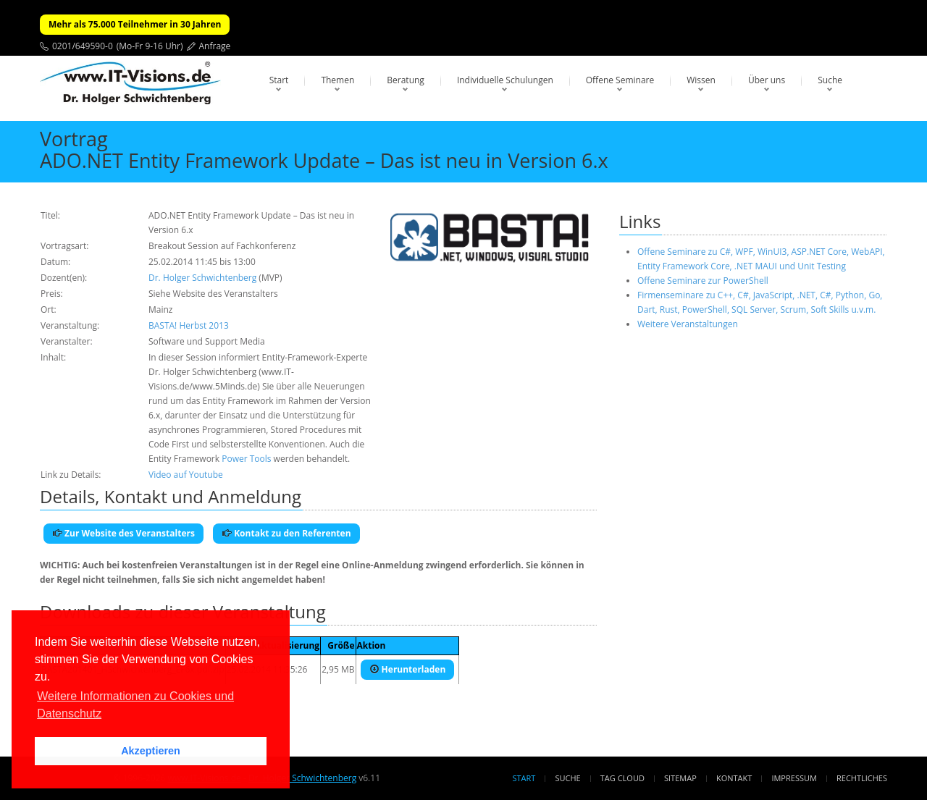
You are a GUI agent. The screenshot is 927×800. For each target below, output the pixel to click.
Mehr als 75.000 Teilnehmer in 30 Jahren (135, 24)
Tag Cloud (622, 777)
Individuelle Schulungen (505, 80)
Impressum (793, 777)
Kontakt (734, 777)
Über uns (766, 80)
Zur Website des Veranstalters (123, 533)
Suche (830, 80)
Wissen (701, 80)
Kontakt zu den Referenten (286, 533)
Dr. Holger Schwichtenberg (202, 277)
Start (279, 80)
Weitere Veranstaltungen (687, 324)
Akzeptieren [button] (150, 751)
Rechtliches (861, 777)
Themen (337, 80)
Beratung (405, 80)
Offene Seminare (620, 80)
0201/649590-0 (82, 46)
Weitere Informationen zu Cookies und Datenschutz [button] (135, 705)
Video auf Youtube (185, 474)
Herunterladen (407, 669)
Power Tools (246, 458)
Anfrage (215, 46)
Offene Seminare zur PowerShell (702, 280)
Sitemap (680, 777)
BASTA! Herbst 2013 (188, 325)
